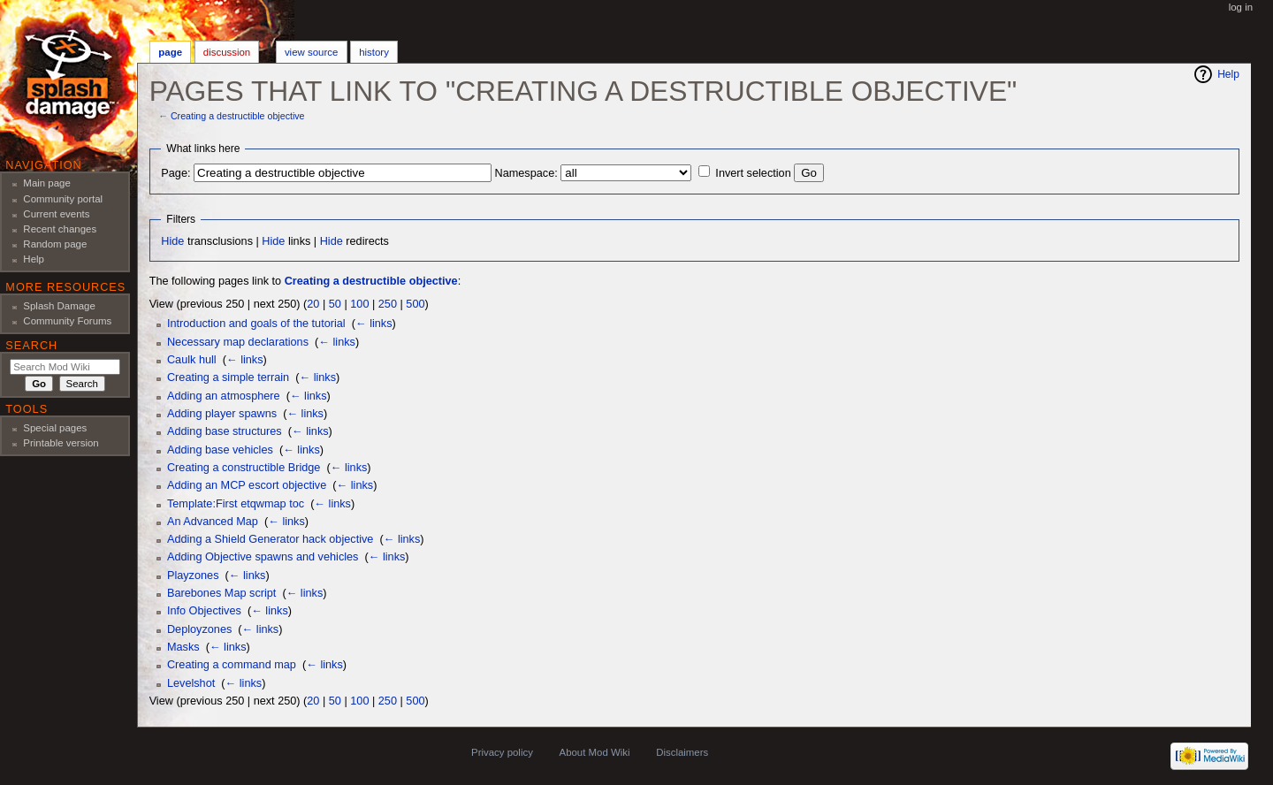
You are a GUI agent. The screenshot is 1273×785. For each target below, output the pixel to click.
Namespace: (526, 173)
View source (311, 52)
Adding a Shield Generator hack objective (270, 539)
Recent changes (59, 229)
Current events (56, 214)
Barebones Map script (221, 593)
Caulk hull (192, 360)
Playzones (193, 575)
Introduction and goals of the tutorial (256, 323)
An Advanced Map (212, 521)
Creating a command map (231, 665)
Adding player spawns (222, 414)
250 (387, 304)
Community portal (63, 199)
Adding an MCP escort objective (246, 485)
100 (359, 304)
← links (374, 323)
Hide (172, 241)
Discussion (226, 52)
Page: (175, 173)
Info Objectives (204, 611)
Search (31, 345)
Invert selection (752, 173)
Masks (183, 647)
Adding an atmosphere (223, 396)
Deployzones (199, 629)
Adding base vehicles (220, 450)
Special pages (55, 428)
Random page (55, 244)
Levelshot (191, 683)
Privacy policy (502, 752)
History (374, 52)
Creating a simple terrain (228, 377)
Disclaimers (682, 752)
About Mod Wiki (595, 752)
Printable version (60, 443)
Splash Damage (59, 306)
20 (313, 304)
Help (1228, 74)
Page (170, 52)
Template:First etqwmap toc (235, 504)
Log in (1241, 7)
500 (415, 304)
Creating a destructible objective (238, 116)
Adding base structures (224, 431)
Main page (47, 183)
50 (335, 304)
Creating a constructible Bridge (244, 467)
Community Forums (67, 321)
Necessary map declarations (238, 342)
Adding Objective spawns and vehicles (263, 557)
